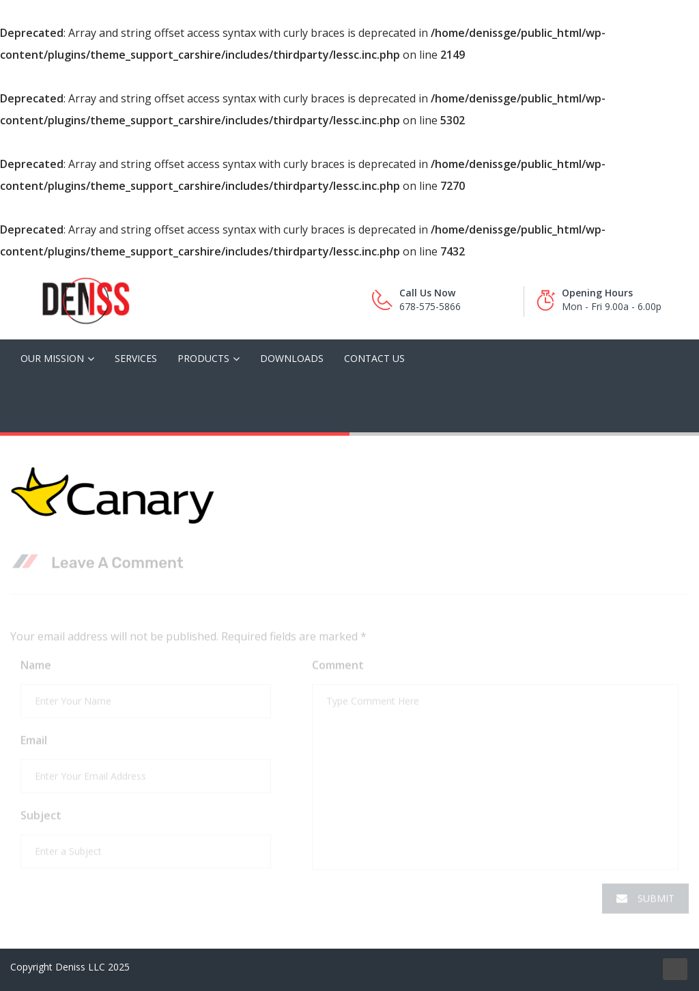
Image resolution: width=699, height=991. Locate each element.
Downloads (292, 358)
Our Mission (52, 358)
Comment (338, 667)
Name (35, 667)
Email (33, 743)
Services (136, 358)
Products (203, 358)
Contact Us (374, 358)
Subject (40, 818)
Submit (645, 901)
